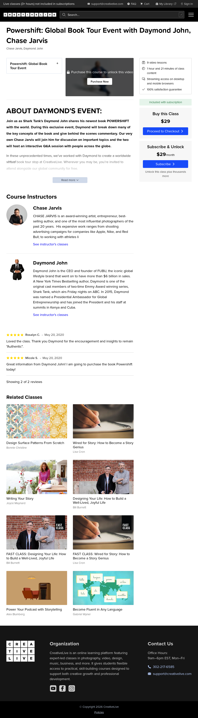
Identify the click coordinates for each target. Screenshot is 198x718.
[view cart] (145, 3)
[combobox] (122, 14)
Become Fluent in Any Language (97, 609)
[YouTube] (53, 688)
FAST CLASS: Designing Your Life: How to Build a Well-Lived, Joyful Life (36, 556)
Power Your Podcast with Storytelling (34, 609)
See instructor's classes (50, 244)
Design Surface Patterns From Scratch (35, 442)
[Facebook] (62, 688)
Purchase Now (100, 81)
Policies (99, 712)
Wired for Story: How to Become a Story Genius (103, 444)
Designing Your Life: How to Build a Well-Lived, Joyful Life (99, 500)
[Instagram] (71, 688)
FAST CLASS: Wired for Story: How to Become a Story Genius (101, 556)
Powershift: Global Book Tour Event (28, 65)
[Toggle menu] (191, 14)
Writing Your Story (19, 498)
